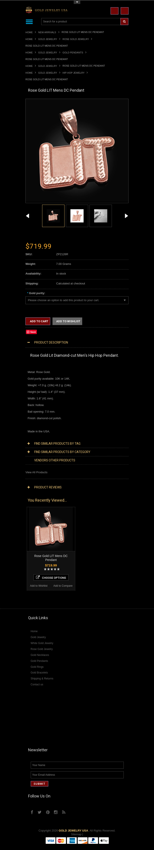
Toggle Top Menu (77, 2)
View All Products (36, 472)
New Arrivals (47, 32)
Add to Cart (38, 321)
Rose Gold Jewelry (76, 39)
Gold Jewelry (47, 39)
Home (29, 32)
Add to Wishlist (68, 321)
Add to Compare (62, 585)
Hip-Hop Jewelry (73, 72)
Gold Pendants (73, 52)
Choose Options (51, 577)
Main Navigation (29, 21)
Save (33, 332)
